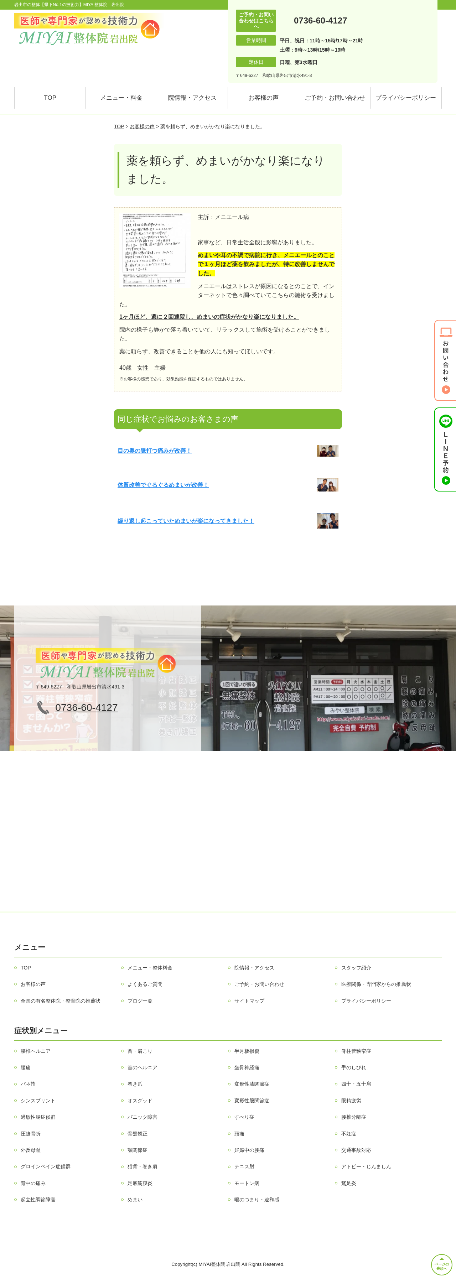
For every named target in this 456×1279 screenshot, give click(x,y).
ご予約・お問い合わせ (335, 97)
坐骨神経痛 (246, 1067)
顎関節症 (137, 1150)
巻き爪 (135, 1084)
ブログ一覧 (140, 1001)
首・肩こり (140, 1051)
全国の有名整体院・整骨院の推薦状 (60, 1001)
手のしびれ (353, 1067)
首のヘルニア (142, 1067)
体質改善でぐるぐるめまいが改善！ (163, 485)
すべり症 (244, 1117)
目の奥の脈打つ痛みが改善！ (155, 451)
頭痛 (239, 1134)
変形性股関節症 (251, 1100)
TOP (50, 97)
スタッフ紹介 (356, 968)
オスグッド (140, 1100)
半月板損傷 (246, 1051)
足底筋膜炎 (140, 1183)
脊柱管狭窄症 (356, 1051)
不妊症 (348, 1134)
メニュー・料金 (121, 97)
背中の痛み (33, 1183)
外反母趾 (31, 1150)
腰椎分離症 (353, 1117)
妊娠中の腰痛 (249, 1150)
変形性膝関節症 (251, 1084)
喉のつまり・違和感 (256, 1199)
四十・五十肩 (356, 1084)
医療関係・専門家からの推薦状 (376, 984)
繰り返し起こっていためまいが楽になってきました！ (186, 521)
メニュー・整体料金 (150, 968)
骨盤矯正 (137, 1134)
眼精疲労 (351, 1100)
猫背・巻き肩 (142, 1166)
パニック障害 (142, 1117)
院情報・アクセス (192, 97)
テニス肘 (244, 1166)
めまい (135, 1199)
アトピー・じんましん (366, 1166)
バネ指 (28, 1084)
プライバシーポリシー (405, 97)
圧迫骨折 (31, 1134)
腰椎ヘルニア (36, 1051)
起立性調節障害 (38, 1199)
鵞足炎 (348, 1183)
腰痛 (26, 1067)
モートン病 (246, 1183)
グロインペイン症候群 (46, 1166)
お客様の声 (263, 97)
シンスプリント (38, 1100)
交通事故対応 (356, 1150)
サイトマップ (249, 1001)
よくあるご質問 (145, 984)
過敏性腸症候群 (38, 1117)
